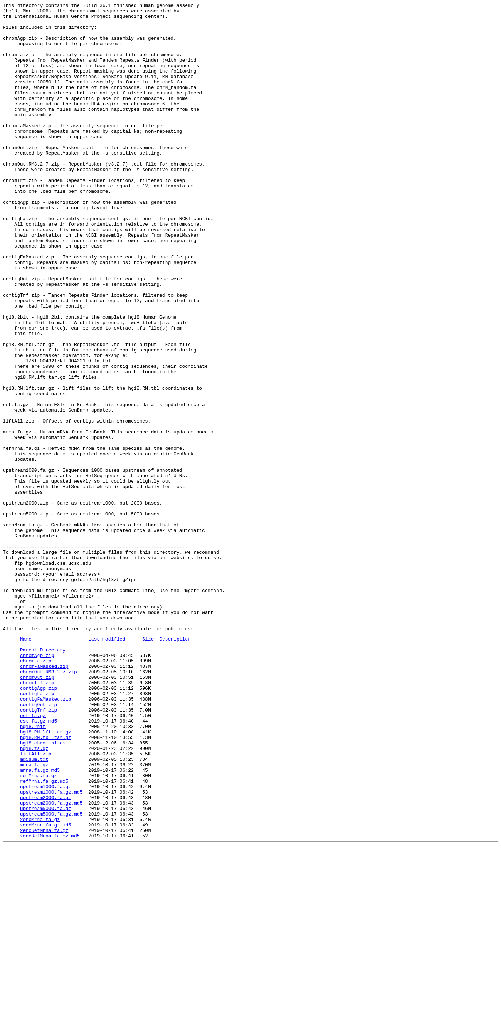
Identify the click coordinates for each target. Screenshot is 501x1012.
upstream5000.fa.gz (45, 968)
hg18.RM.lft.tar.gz (45, 876)
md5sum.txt (34, 909)
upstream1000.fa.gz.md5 (51, 948)
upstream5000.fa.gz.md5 (51, 974)
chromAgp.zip (37, 784)
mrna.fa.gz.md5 (40, 922)
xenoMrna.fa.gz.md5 (45, 987)
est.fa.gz (33, 856)
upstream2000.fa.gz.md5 (51, 961)
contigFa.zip (37, 830)
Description (175, 765)
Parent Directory (43, 777)
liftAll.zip (35, 902)
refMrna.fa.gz (38, 928)
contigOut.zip (38, 843)
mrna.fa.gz (34, 915)
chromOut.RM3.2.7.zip (48, 804)
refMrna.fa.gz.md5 (44, 935)
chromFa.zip (35, 790)
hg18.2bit (33, 869)
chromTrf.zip (37, 817)
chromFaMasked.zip (44, 797)
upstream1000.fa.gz (45, 941)
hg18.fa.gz (34, 895)
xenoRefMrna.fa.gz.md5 (50, 1000)
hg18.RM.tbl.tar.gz (45, 882)
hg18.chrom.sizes (43, 889)
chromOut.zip (37, 810)
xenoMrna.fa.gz (40, 981)
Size (148, 765)
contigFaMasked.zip (45, 836)
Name (25, 765)
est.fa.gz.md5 (38, 863)
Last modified (106, 765)
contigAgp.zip (38, 823)
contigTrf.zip (38, 849)
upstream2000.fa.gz (45, 954)
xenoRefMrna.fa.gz (44, 994)
